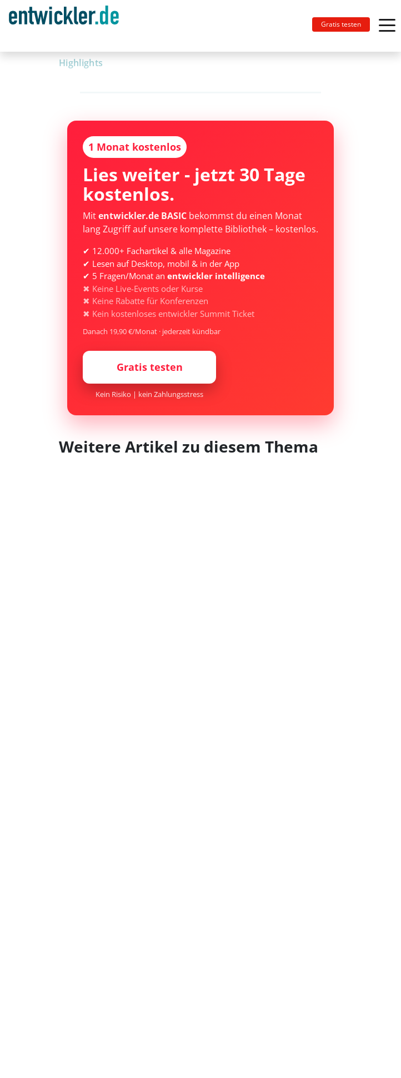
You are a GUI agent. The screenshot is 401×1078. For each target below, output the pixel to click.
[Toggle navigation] (68, 26)
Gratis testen (341, 24)
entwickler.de (63, 28)
